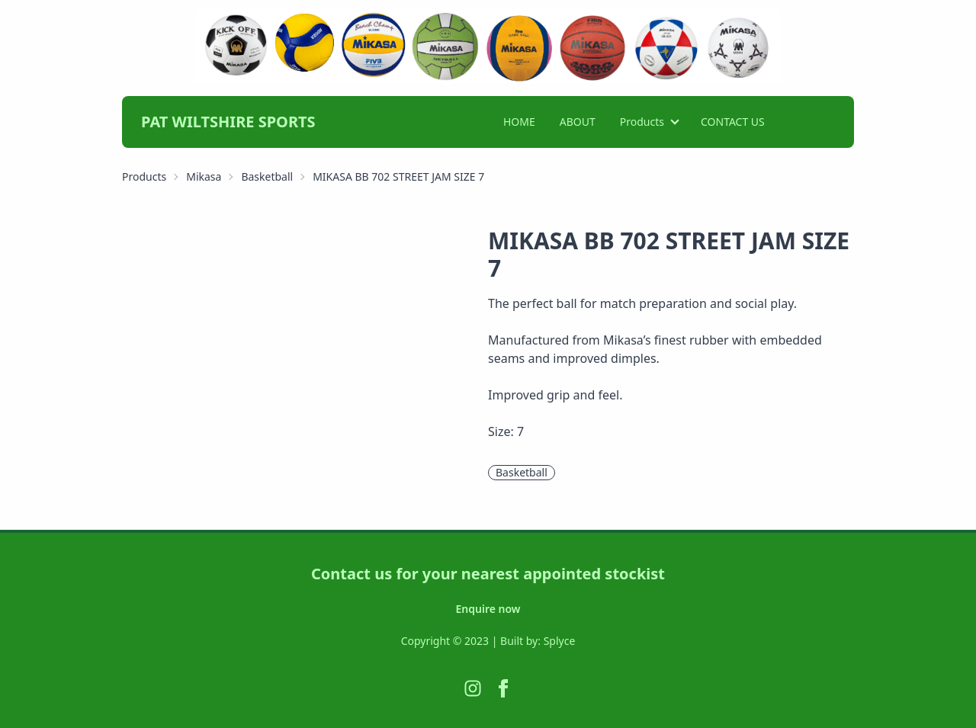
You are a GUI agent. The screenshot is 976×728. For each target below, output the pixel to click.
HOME (519, 121)
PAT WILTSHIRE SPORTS (228, 121)
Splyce (560, 640)
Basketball (267, 176)
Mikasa (203, 176)
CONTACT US (733, 121)
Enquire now (488, 608)
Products (642, 121)
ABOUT (578, 121)
